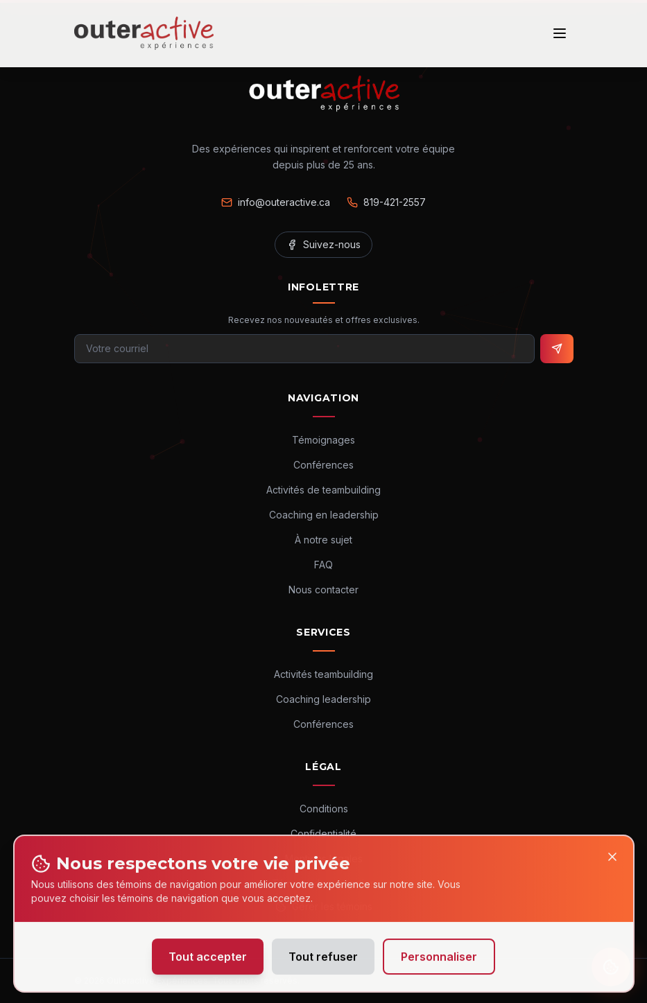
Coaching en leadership (324, 515)
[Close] (612, 862)
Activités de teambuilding (323, 490)
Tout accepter (208, 962)
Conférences (323, 465)
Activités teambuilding (323, 674)
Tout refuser (323, 962)
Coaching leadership (323, 699)
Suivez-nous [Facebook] (323, 244)
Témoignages (323, 440)
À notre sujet (323, 540)
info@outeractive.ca (275, 202)
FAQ (323, 564)
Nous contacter (323, 589)
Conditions (324, 808)
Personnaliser (439, 962)
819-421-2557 (386, 202)
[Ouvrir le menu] (559, 33)
